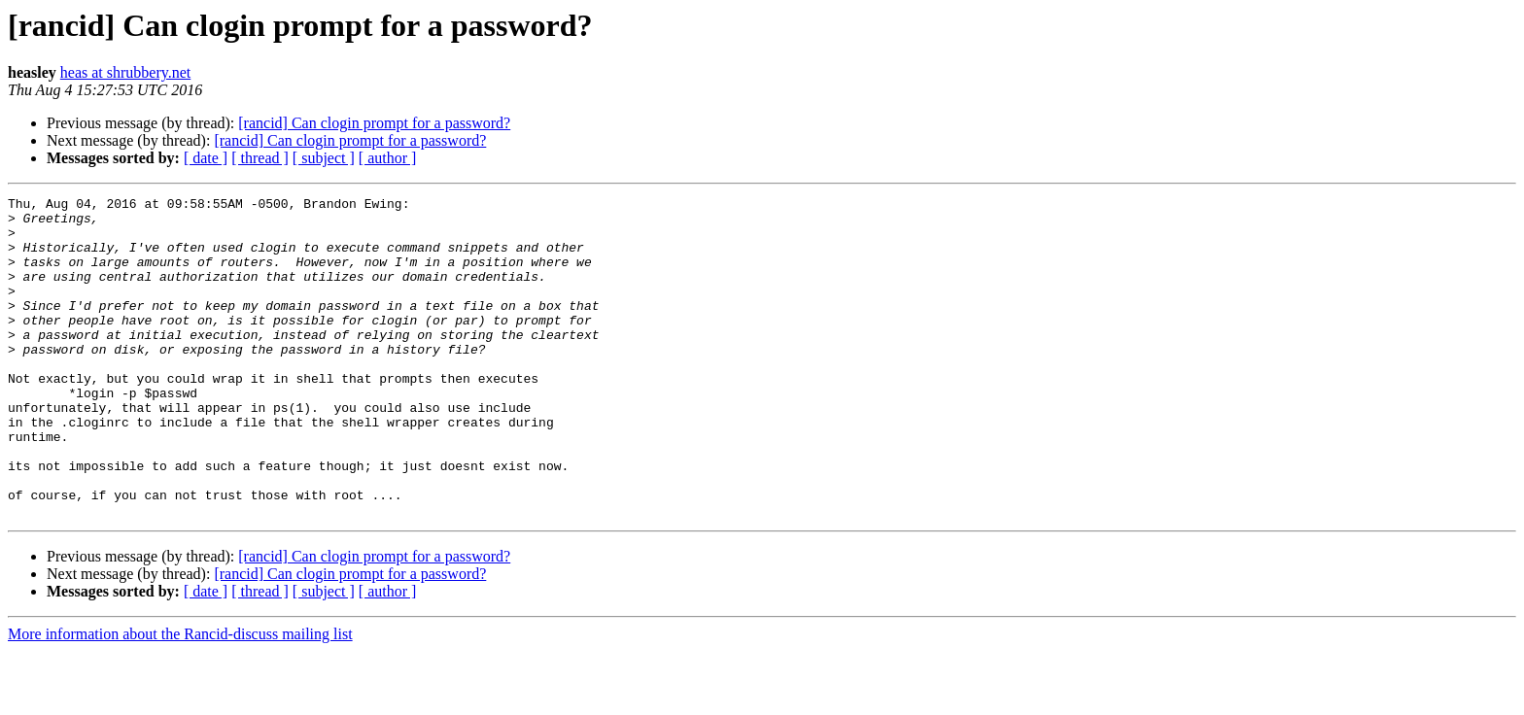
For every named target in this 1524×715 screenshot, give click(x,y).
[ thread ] (260, 158)
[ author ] (388, 158)
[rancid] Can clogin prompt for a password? (374, 123)
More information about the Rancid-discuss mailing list (180, 698)
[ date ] (205, 158)
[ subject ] (324, 158)
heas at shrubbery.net (125, 72)
